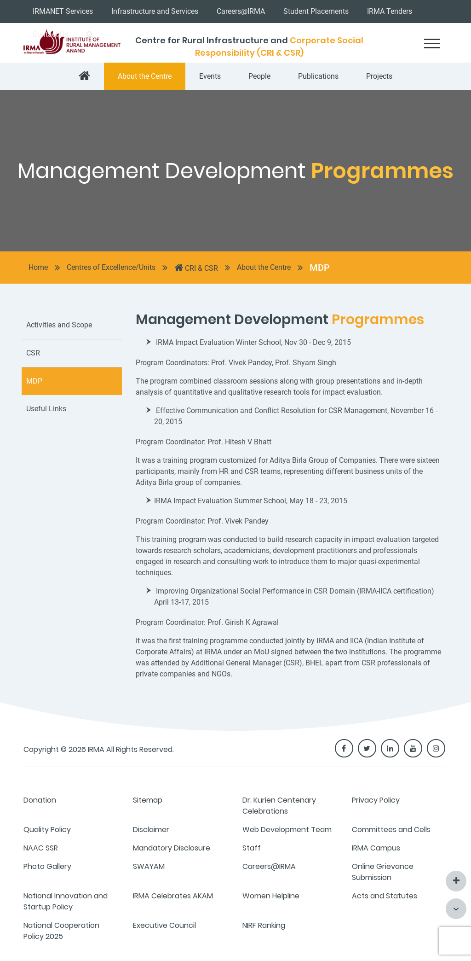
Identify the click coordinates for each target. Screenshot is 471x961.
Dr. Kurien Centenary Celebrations (279, 805)
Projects (379, 76)
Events (210, 76)
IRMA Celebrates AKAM (173, 896)
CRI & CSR (196, 267)
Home (38, 267)
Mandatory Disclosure (171, 848)
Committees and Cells (391, 829)
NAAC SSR (40, 848)
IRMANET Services (63, 11)
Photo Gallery (47, 866)
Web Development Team (287, 829)
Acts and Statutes (384, 896)
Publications (318, 76)
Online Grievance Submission (383, 872)
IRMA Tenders (389, 11)
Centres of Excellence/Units (111, 267)
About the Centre (145, 76)
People (259, 76)
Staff (251, 848)
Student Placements (316, 11)
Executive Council (164, 925)
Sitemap (147, 800)
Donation (39, 800)
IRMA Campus (376, 848)
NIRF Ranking (263, 925)
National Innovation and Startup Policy (65, 901)
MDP (320, 267)
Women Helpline (270, 896)
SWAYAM (149, 866)
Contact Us (50, 34)
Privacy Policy (376, 800)
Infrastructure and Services (154, 11)
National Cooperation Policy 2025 (61, 931)
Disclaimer (151, 829)
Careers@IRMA (241, 11)
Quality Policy (47, 829)
